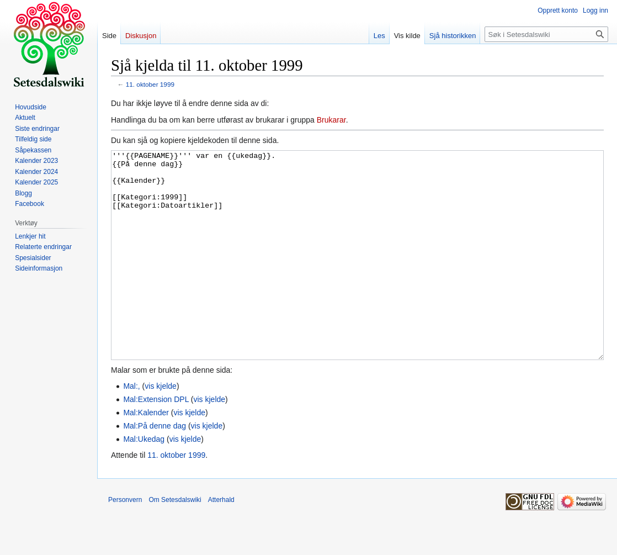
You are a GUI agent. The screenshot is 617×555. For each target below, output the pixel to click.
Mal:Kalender (146, 454)
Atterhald (221, 541)
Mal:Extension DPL (156, 440)
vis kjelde (161, 427)
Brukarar (331, 119)
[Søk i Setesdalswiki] (546, 34)
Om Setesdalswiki (174, 541)
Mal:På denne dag (154, 467)
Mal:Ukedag (143, 480)
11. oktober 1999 (150, 84)
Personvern (125, 541)
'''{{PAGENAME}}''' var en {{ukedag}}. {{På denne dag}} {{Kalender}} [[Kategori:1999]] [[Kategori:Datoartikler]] (357, 275)
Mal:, (131, 427)
